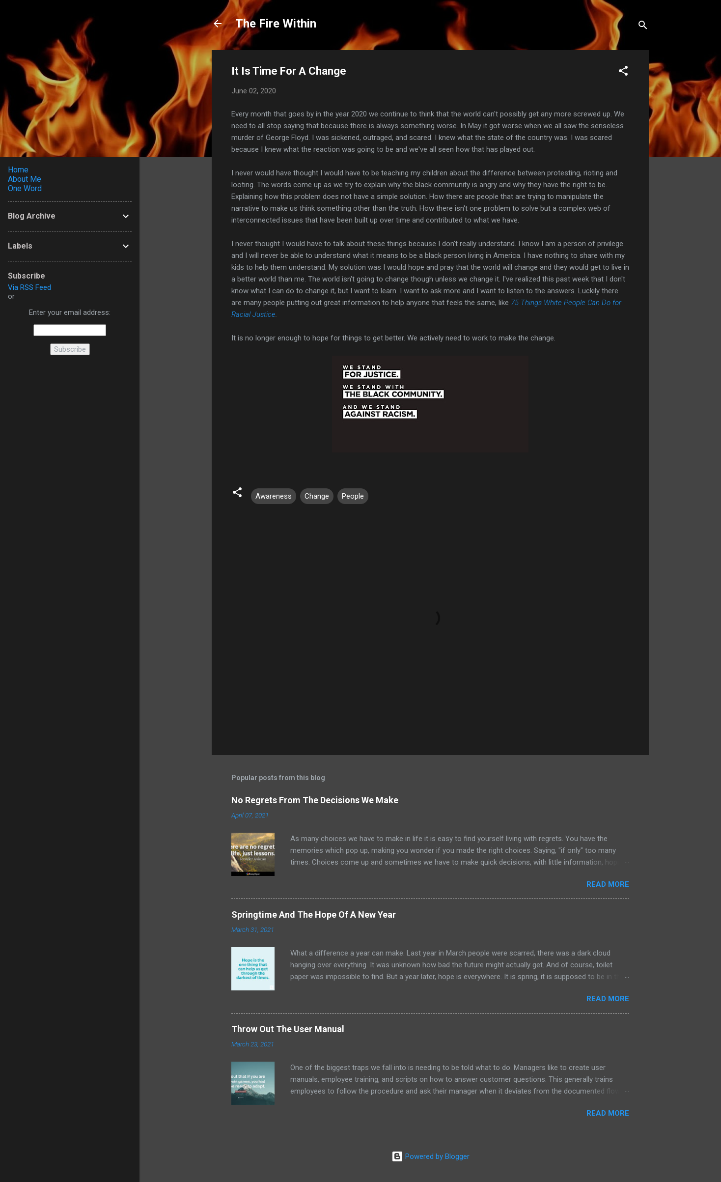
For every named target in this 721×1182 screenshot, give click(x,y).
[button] (623, 72)
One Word (25, 188)
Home (18, 169)
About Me (24, 179)
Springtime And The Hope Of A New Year (313, 914)
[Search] (643, 27)
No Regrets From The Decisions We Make (314, 800)
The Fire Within (275, 23)
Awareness (273, 496)
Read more (607, 884)
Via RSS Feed (29, 287)
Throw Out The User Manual (287, 1029)
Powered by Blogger (430, 1156)
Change (317, 496)
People (353, 496)
